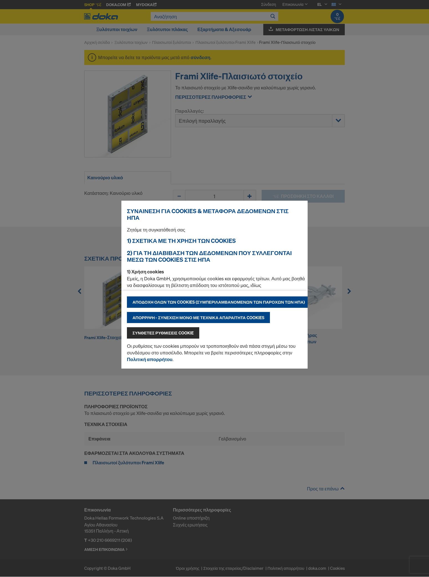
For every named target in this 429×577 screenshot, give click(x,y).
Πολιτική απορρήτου (149, 359)
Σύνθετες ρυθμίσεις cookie (163, 333)
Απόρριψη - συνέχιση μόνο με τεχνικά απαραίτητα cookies (198, 317)
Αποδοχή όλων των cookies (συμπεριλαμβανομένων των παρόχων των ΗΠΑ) (218, 302)
